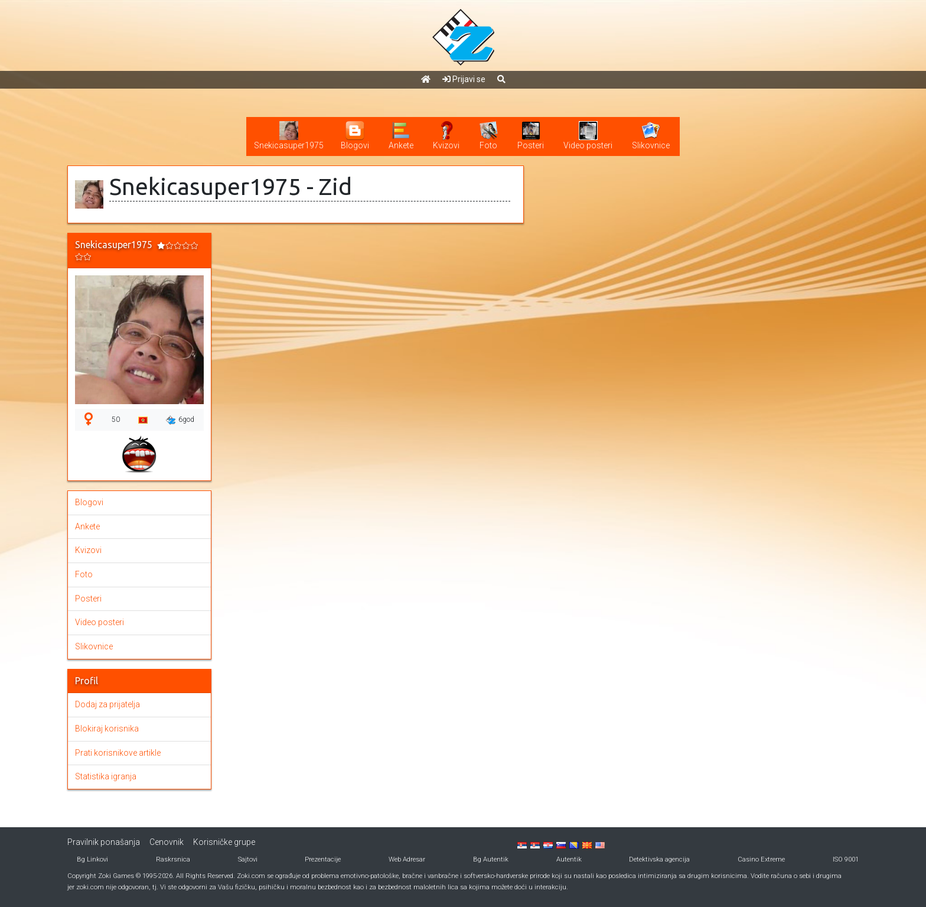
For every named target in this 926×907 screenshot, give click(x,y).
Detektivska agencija (659, 859)
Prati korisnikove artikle (118, 753)
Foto (84, 574)
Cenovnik (166, 842)
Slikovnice (94, 646)
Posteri (88, 598)
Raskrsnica (173, 859)
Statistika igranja (105, 776)
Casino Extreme (761, 859)
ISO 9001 (846, 859)
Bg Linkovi (92, 859)
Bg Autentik (490, 859)
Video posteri (99, 622)
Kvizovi (88, 550)
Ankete (87, 526)
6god (180, 420)
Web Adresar (407, 859)
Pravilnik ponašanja (103, 842)
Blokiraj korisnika (107, 728)
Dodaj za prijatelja (107, 704)
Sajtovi (247, 859)
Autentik (569, 859)
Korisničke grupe (224, 842)
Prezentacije (323, 859)
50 (116, 419)
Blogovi (89, 502)
